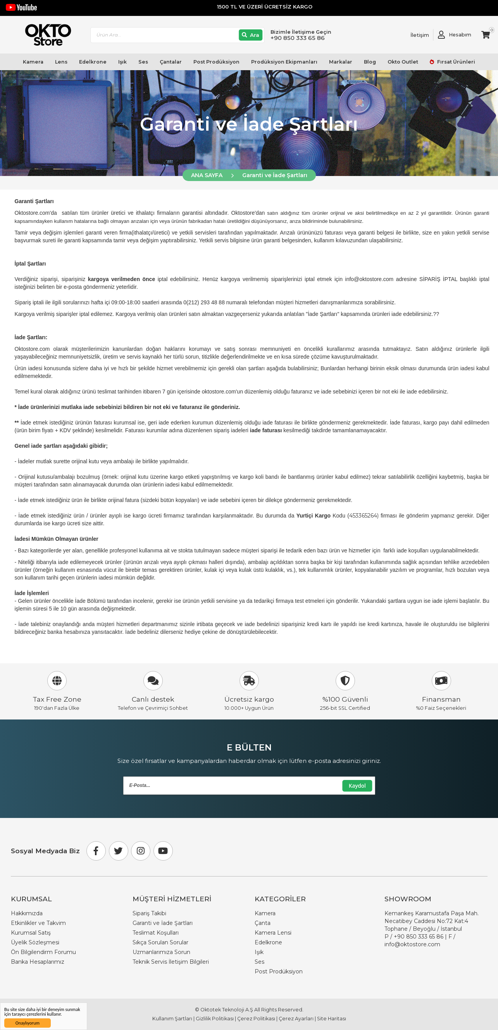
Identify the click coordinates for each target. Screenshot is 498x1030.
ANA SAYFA (206, 175)
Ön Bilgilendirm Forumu (43, 952)
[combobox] (177, 35)
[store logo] (44, 35)
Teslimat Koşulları (156, 932)
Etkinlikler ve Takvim (38, 923)
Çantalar (171, 62)
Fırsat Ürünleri (455, 62)
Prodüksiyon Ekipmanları (284, 62)
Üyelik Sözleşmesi (35, 942)
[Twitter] (118, 851)
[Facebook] (96, 851)
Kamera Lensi (273, 932)
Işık (122, 62)
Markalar (340, 62)
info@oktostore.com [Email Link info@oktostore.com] (412, 944)
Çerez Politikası (256, 1018)
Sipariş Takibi (149, 913)
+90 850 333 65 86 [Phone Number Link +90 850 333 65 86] (418, 936)
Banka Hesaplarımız (37, 961)
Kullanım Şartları (172, 1018)
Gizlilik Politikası (215, 1018)
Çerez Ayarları (296, 1018)
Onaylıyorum (28, 1023)
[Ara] (250, 35)
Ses (143, 62)
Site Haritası (331, 1018)
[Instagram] (140, 851)
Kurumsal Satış (31, 932)
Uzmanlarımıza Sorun (161, 952)
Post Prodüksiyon (216, 62)
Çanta (263, 923)
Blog (370, 62)
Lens (61, 62)
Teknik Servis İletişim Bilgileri (171, 961)
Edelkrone (93, 62)
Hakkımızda (27, 913)
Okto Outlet (403, 62)
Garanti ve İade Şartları (274, 175)
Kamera (33, 62)
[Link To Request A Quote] (414, 35)
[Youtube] (163, 851)
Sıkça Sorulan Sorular (160, 942)
